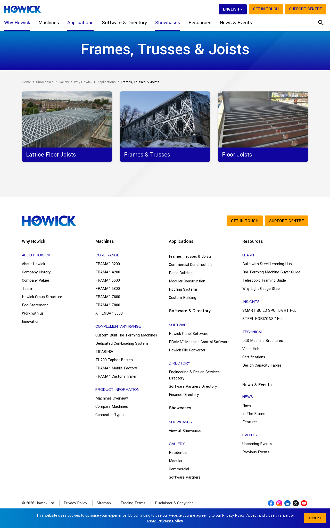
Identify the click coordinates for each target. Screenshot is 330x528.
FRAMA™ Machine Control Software (199, 342)
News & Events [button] (236, 22)
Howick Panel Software (188, 333)
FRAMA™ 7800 (107, 305)
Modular (176, 461)
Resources (252, 241)
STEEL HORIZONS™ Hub (263, 319)
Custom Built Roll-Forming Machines (126, 335)
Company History (36, 272)
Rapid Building (181, 273)
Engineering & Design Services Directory (194, 375)
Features (250, 422)
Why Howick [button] (17, 22)
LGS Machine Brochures (262, 340)
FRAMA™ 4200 (107, 272)
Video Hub (250, 349)
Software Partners (184, 477)
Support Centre (305, 9)
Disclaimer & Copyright (174, 503)
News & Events (257, 385)
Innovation (30, 321)
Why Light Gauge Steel (261, 288)
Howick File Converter (187, 350)
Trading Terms (132, 503)
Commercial (179, 469)
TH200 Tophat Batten (114, 360)
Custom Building (182, 297)
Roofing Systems (183, 289)
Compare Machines (111, 406)
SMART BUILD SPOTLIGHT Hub (269, 310)
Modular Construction (187, 281)
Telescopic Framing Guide (264, 280)
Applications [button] (80, 22)
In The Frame (253, 414)
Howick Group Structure (42, 297)
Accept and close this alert (268, 515)
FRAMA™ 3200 (107, 264)
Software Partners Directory (193, 386)
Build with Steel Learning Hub (267, 264)
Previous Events (255, 452)
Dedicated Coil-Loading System (121, 343)
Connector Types (109, 415)
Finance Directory (184, 394)
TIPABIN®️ (104, 351)
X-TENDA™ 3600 (109, 313)
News (247, 405)
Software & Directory (190, 311)
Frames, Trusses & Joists (190, 256)
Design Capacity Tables (262, 365)
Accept (314, 518)
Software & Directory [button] (124, 22)
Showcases (180, 408)
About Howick (33, 264)
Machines (104, 241)
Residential (178, 452)
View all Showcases (185, 431)
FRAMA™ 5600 (107, 280)
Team (27, 288)
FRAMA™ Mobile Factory (116, 368)
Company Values (36, 280)
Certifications (253, 357)
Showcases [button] (167, 22)
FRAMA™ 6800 (107, 288)
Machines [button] (48, 22)
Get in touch (266, 9)
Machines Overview (111, 398)
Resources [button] (199, 22)
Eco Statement (35, 305)
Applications (181, 241)
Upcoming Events (257, 444)
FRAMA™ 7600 (107, 297)
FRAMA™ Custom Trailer (116, 376)
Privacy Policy (75, 503)
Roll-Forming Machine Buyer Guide (271, 272)
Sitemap (104, 503)
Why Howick (33, 241)
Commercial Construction (190, 264)
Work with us (33, 313)
